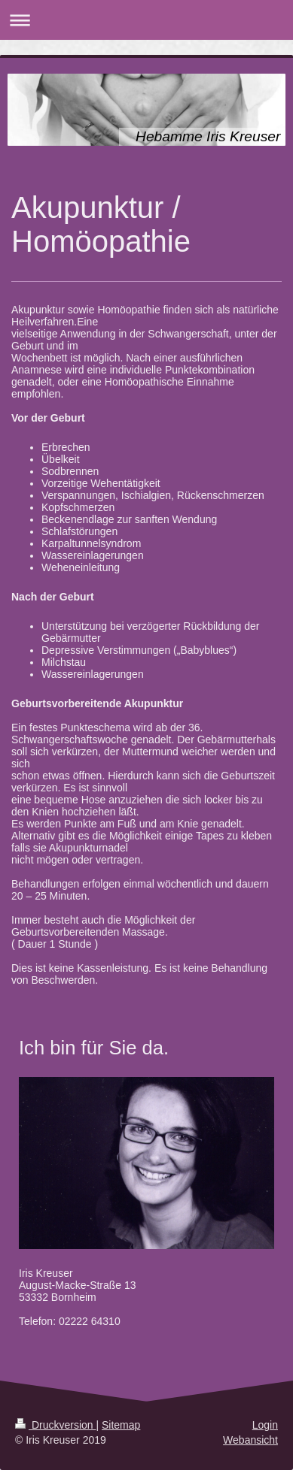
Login (265, 1425)
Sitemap (121, 1425)
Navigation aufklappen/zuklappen (146, 20)
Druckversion (55, 1425)
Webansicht (250, 1440)
